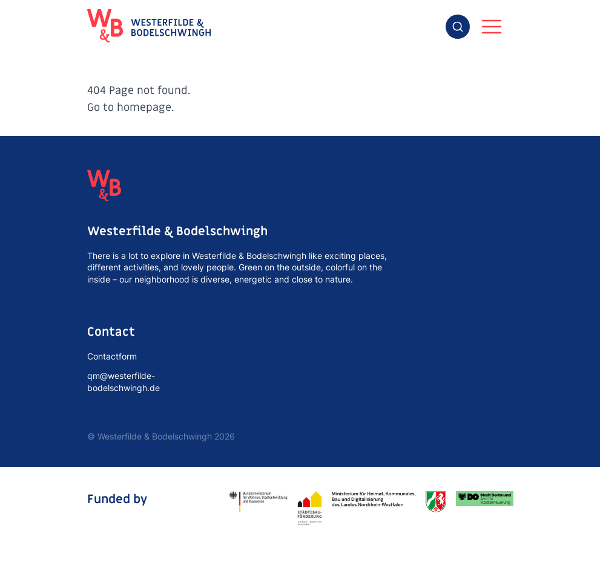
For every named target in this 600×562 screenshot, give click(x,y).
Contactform (112, 356)
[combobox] (458, 27)
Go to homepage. (130, 108)
